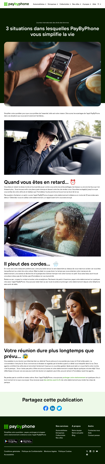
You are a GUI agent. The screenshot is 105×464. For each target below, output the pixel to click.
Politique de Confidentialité (32, 451)
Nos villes (59, 438)
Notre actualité (77, 433)
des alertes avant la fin (52, 380)
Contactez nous (94, 430)
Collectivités (60, 435)
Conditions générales (12, 451)
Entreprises (60, 433)
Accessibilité (9, 455)
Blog (73, 435)
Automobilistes (61, 430)
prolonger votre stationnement (74, 377)
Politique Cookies (65, 451)
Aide (94, 4)
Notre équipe (77, 430)
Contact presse (94, 435)
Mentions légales (50, 451)
